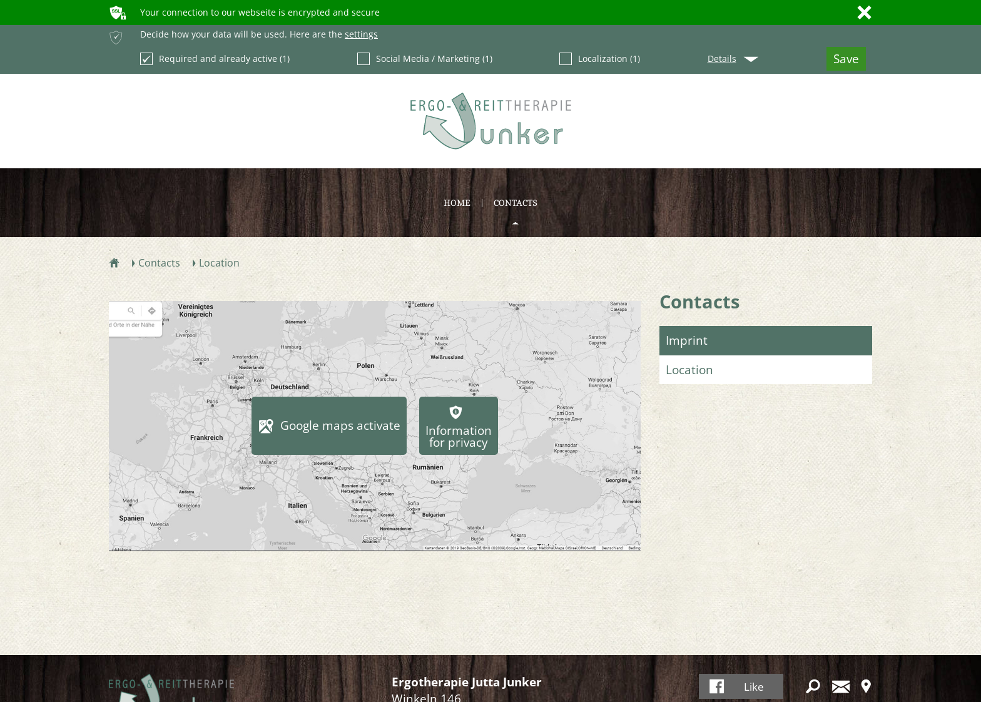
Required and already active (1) (215, 59)
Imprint (687, 340)
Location (689, 370)
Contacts (699, 301)
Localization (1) (599, 59)
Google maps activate (340, 425)
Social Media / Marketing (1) (424, 59)
